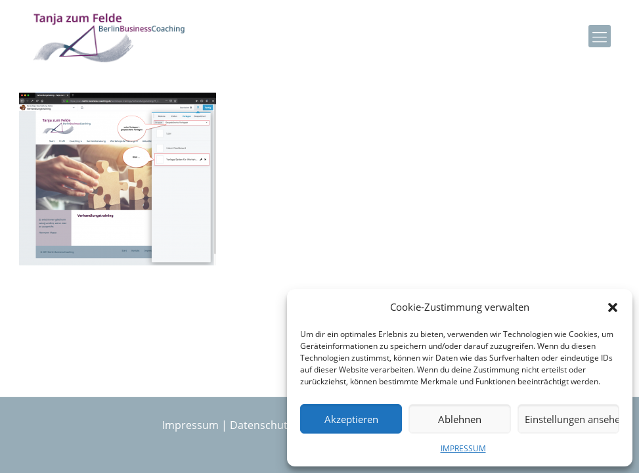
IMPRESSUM (463, 448)
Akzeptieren (351, 419)
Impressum (190, 425)
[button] (612, 307)
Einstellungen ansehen (572, 419)
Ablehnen (459, 419)
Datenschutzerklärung (285, 425)
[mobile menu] (599, 36)
